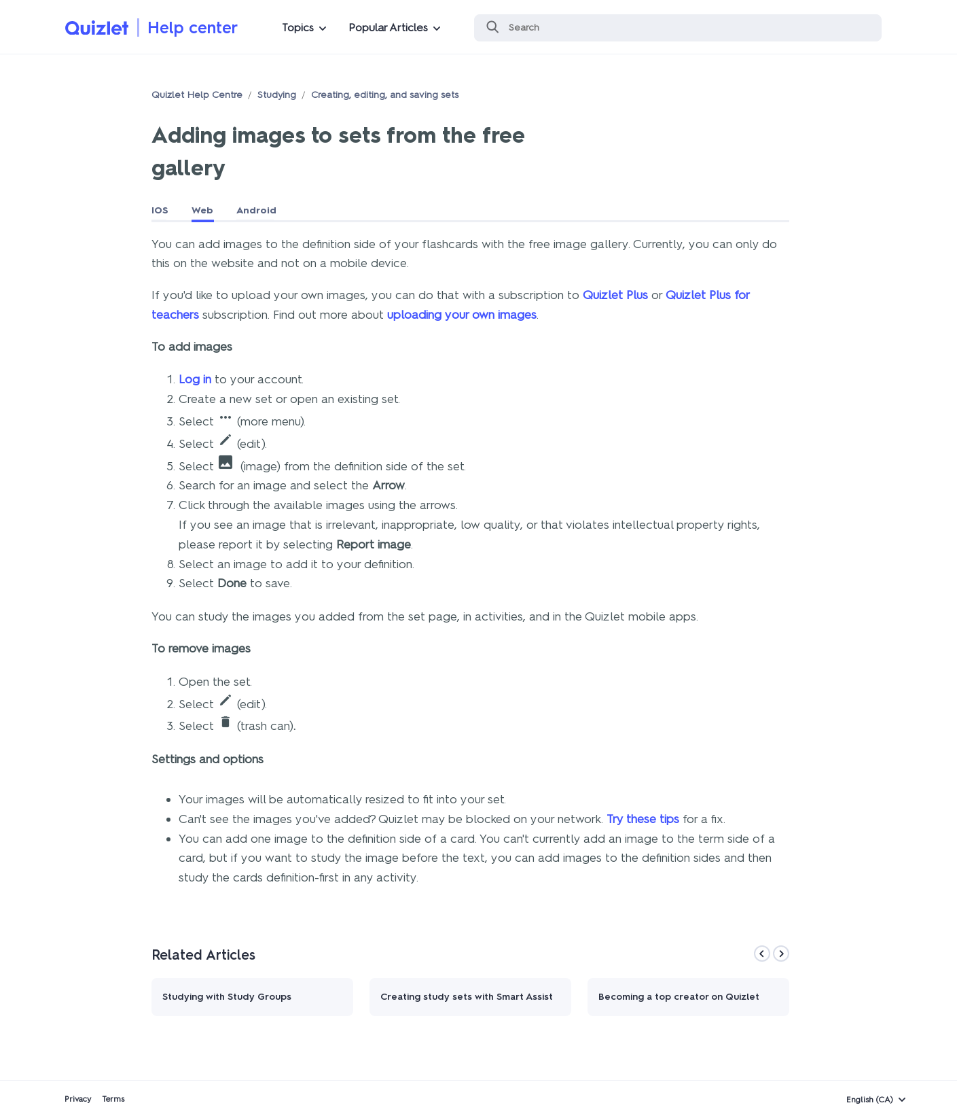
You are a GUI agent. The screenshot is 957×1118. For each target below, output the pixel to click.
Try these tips (643, 818)
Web (202, 210)
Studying (276, 95)
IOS (159, 210)
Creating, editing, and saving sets (384, 95)
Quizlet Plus (615, 294)
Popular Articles (388, 27)
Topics (298, 27)
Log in (195, 379)
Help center (192, 27)
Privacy (78, 1099)
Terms (113, 1099)
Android (256, 210)
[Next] (781, 953)
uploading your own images (462, 314)
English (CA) (869, 1099)
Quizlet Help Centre (196, 95)
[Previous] (762, 953)
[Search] (678, 27)
